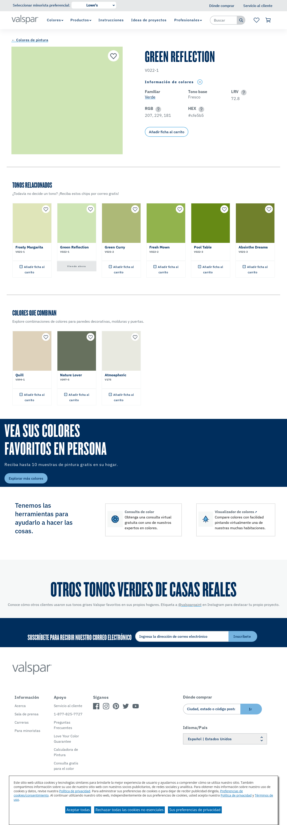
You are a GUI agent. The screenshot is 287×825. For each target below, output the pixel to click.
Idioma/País (195, 727)
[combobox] (223, 20)
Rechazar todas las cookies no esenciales (129, 809)
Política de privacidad (74, 791)
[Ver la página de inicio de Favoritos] (256, 20)
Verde (150, 97)
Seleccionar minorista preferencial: (41, 5)
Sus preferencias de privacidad (194, 809)
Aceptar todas (78, 809)
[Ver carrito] (268, 20)
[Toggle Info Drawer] (199, 82)
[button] (243, 92)
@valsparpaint (190, 604)
